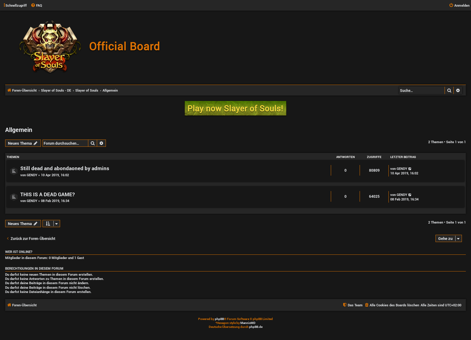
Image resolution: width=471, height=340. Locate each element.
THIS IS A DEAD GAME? (47, 194)
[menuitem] (36, 5)
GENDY (32, 175)
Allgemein (18, 129)
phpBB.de (256, 327)
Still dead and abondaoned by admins (64, 168)
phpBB (219, 319)
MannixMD (248, 323)
